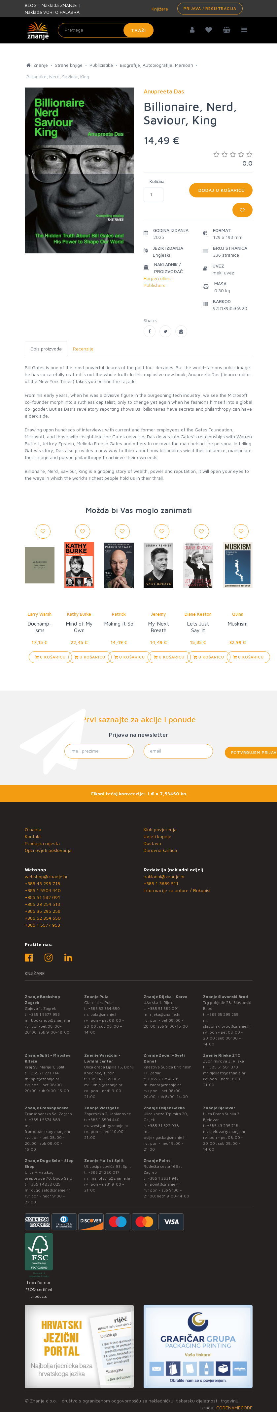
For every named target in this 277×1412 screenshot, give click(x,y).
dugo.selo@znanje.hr (50, 1190)
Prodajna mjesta (42, 843)
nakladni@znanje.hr (164, 876)
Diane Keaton (198, 614)
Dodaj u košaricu (221, 190)
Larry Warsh (40, 614)
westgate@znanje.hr (109, 1125)
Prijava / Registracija (210, 8)
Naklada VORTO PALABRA (52, 12)
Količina (157, 181)
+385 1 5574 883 (44, 1119)
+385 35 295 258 (42, 911)
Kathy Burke (79, 614)
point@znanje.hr (165, 1184)
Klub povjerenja (160, 829)
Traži (138, 30)
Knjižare (159, 9)
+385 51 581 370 (222, 1067)
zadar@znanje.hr (165, 1084)
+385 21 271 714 (44, 1072)
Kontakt (33, 836)
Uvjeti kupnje (157, 836)
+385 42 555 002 (104, 1078)
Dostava (152, 843)
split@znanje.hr (45, 1078)
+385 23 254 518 (42, 904)
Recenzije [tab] (83, 348)
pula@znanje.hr (104, 1014)
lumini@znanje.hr (106, 1084)
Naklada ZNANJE (59, 5)
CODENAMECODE (234, 1407)
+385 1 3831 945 (163, 1178)
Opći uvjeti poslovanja (48, 850)
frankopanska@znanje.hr (48, 1131)
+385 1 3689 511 (161, 883)
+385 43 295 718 (42, 883)
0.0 (233, 159)
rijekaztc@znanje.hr (227, 1072)
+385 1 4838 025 (44, 1184)
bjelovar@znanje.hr (227, 1131)
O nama (33, 829)
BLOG (31, 5)
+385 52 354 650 (43, 918)
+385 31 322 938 (163, 1125)
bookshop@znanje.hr (51, 1020)
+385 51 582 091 (42, 897)
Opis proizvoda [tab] (46, 348)
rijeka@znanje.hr (165, 1014)
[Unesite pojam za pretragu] (106, 30)
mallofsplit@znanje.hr (110, 1178)
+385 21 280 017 (104, 1172)
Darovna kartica (160, 850)
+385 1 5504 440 (43, 890)
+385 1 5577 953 (42, 925)
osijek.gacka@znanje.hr (165, 1137)
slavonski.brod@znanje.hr (227, 1026)
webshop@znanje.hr (46, 876)
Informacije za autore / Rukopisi (177, 890)
